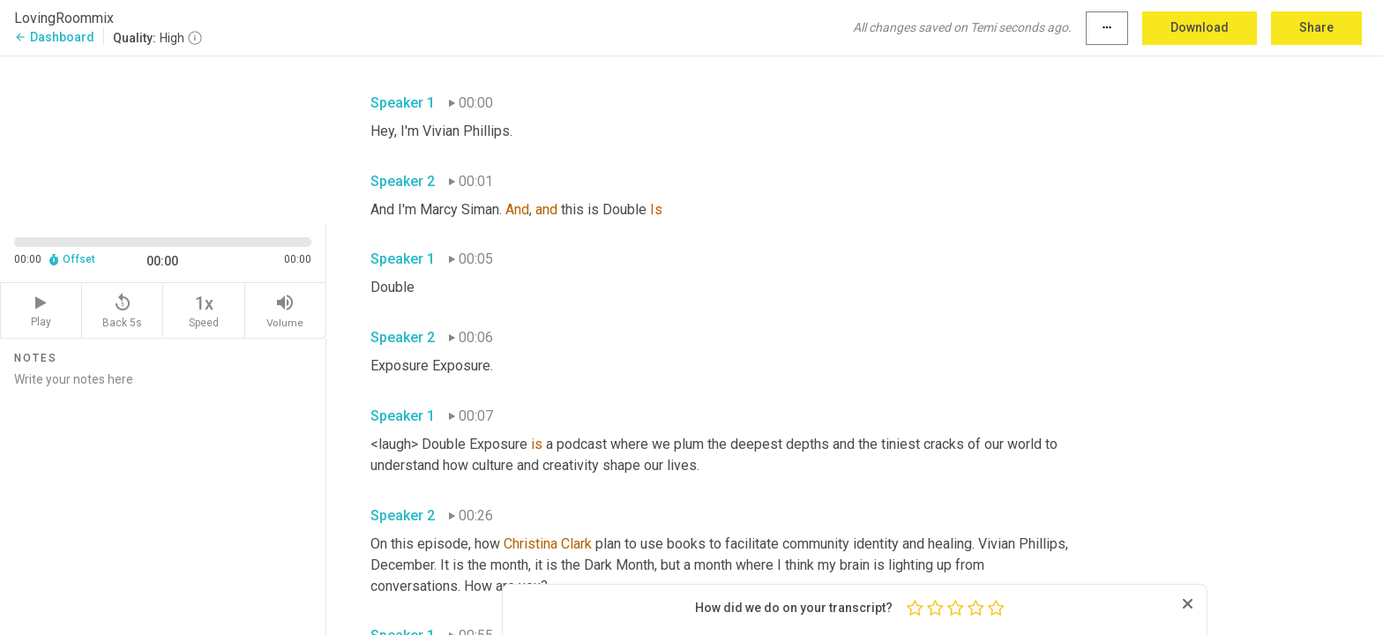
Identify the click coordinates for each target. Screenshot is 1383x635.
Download (1199, 27)
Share (1316, 27)
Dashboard (54, 37)
